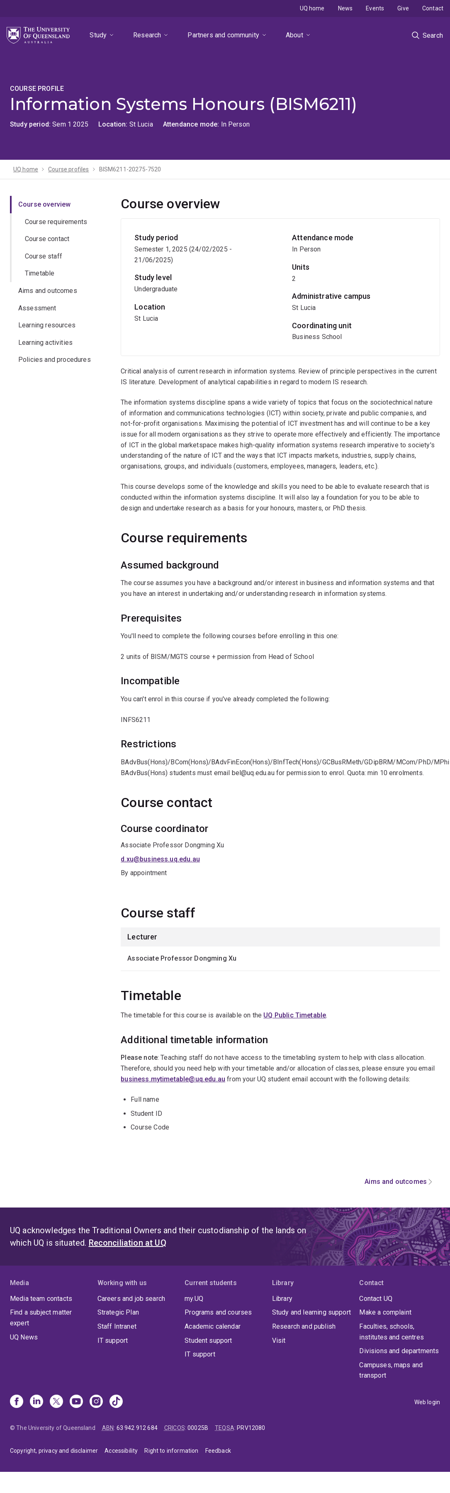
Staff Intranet (116, 1326)
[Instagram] (96, 1402)
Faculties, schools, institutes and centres (391, 1331)
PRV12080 (251, 1428)
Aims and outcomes (47, 291)
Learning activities (45, 342)
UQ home (312, 8)
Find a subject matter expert (41, 1317)
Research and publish (304, 1326)
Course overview (44, 204)
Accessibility (121, 1450)
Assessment (37, 308)
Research (147, 35)
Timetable (39, 273)
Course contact (47, 239)
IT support (112, 1340)
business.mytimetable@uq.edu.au (173, 1079)
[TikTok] (116, 1402)
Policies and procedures (54, 359)
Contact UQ (375, 1299)
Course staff (43, 256)
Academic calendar (213, 1326)
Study (98, 35)
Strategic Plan (118, 1312)
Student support (208, 1340)
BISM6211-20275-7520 (130, 169)
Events (375, 8)
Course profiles (68, 169)
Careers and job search (131, 1299)
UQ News (24, 1337)
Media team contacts (41, 1299)
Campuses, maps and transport (391, 1370)
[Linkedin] (36, 1402)
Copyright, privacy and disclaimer (54, 1450)
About (294, 35)
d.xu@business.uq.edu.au (160, 859)
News (345, 8)
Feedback (218, 1450)
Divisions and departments (399, 1351)
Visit (279, 1340)
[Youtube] (76, 1402)
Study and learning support (311, 1312)
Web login (427, 1402)
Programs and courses (218, 1312)
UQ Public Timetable (294, 1015)
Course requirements (56, 222)
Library (282, 1299)
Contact (432, 8)
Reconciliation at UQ (127, 1243)
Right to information (171, 1450)
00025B (197, 1428)
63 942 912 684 (137, 1428)
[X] (56, 1402)
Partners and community (223, 35)
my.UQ (194, 1299)
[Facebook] (16, 1402)
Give (403, 8)
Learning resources (46, 325)
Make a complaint (385, 1312)
